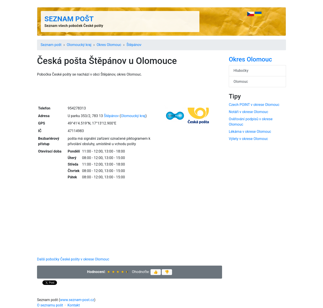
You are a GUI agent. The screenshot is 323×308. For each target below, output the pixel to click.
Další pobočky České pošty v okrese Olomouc (73, 259)
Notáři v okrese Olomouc (248, 112)
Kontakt (74, 305)
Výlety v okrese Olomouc (248, 139)
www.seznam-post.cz (77, 300)
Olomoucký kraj (79, 45)
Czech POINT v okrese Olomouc (254, 105)
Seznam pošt (69, 19)
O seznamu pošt (50, 305)
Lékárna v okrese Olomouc (250, 131)
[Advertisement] (129, 91)
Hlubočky (241, 70)
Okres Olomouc (109, 45)
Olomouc (241, 81)
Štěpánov (134, 45)
